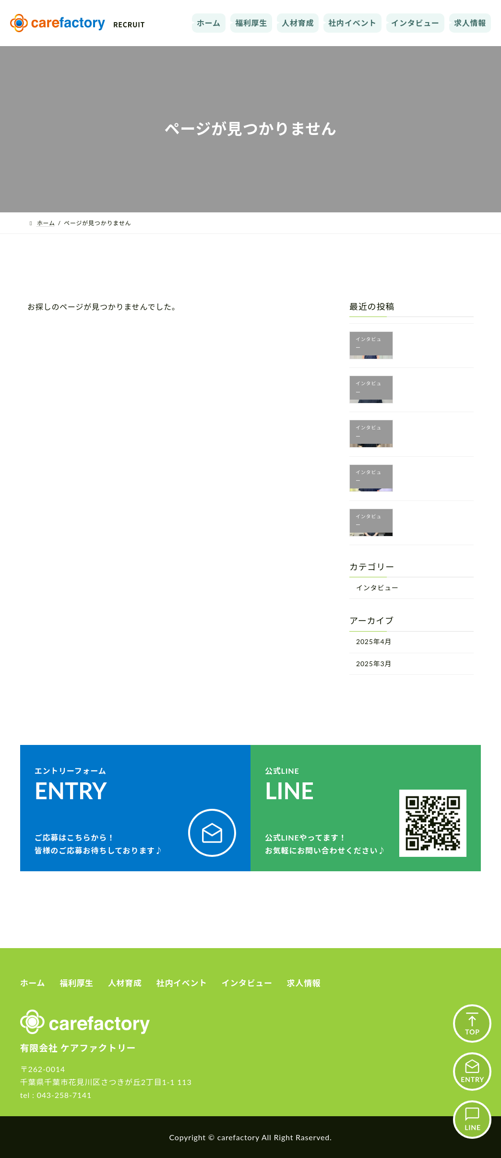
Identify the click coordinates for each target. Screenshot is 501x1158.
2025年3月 (374, 663)
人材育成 (298, 22)
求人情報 (470, 22)
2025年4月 (374, 641)
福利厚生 (251, 22)
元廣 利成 (426, 384)
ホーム (209, 22)
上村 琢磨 (426, 472)
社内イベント (352, 22)
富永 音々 (426, 428)
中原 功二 (426, 339)
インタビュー (415, 22)
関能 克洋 (426, 517)
